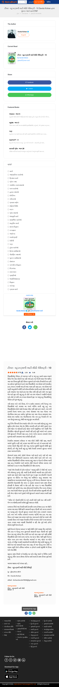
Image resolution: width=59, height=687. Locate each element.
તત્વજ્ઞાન (13, 230)
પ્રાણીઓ (13, 275)
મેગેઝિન (12, 196)
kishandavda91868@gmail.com (24, 580)
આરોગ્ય (12, 234)
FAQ (5, 635)
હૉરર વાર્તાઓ (14, 248)
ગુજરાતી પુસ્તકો (35, 626)
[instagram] (10, 660)
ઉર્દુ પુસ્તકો (34, 646)
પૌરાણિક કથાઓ (15, 255)
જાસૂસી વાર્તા (14, 216)
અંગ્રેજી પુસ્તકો (35, 621)
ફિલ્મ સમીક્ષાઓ (15, 251)
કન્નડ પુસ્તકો (34, 644)
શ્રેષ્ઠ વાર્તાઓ (21, 621)
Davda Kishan (23, 32)
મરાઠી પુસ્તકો (34, 629)
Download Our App (29, 609)
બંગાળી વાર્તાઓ (48, 632)
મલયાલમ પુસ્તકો (36, 641)
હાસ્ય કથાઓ (14, 192)
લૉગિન (49, 2)
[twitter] (15, 660)
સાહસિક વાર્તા (14, 223)
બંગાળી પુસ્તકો (35, 638)
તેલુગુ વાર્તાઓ (48, 641)
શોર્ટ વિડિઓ (20, 634)
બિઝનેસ (13, 268)
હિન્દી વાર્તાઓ (48, 621)
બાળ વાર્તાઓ (14, 189)
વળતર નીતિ (7, 632)
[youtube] (19, 660)
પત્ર (11, 244)
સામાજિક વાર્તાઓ (15, 220)
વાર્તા (11, 171)
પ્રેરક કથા (13, 182)
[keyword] (22, 2)
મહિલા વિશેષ (14, 206)
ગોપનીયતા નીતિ (8, 626)
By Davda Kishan (22, 58)
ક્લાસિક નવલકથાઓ (17, 185)
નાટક (11, 209)
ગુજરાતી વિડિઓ (22, 629)
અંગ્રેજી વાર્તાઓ (48, 629)
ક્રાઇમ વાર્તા (14, 289)
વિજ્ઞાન (12, 282)
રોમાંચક (12, 261)
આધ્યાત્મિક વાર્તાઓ (16, 175)
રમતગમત (13, 272)
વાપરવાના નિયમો (9, 629)
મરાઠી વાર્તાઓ (48, 626)
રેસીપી (12, 241)
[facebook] (6, 660)
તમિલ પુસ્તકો (34, 632)
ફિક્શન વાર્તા (14, 178)
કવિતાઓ (13, 199)
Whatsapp (29, 95)
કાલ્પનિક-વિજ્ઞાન (15, 265)
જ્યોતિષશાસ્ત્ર (15, 279)
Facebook (29, 82)
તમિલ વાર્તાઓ (48, 638)
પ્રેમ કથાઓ (14, 213)
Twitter (29, 88)
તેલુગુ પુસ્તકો (34, 635)
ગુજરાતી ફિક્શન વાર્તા (23, 60)
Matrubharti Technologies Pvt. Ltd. (25, 684)
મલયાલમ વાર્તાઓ (49, 635)
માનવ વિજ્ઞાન (14, 227)
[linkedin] (23, 660)
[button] (25, 2)
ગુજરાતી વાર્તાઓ (48, 624)
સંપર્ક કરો (7, 624)
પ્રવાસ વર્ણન (14, 202)
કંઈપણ (12, 286)
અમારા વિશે (7, 621)
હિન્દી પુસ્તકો (34, 624)
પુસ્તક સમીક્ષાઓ (15, 258)
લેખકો (19, 631)
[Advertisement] (29, 347)
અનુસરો (23, 35)
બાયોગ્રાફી (13, 237)
